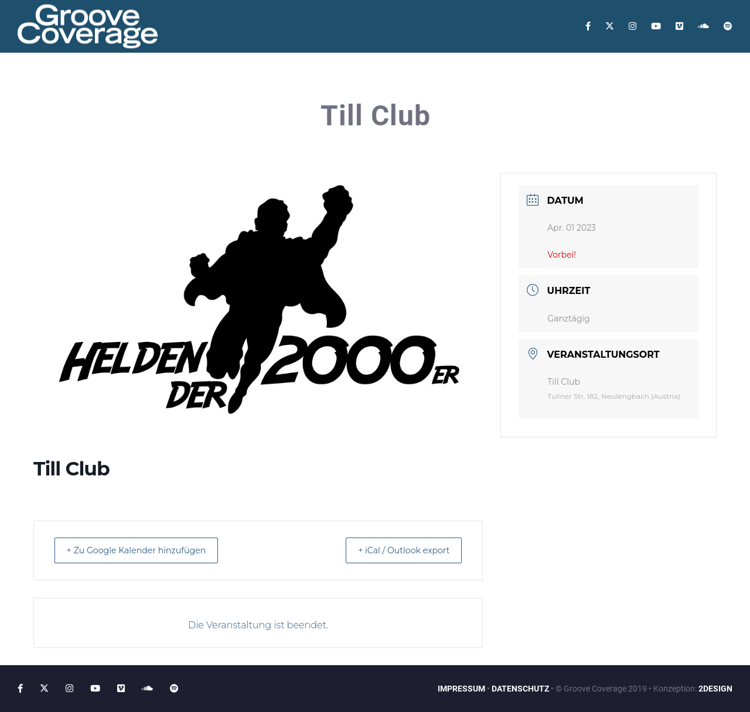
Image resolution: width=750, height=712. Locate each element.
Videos (189, 78)
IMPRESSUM (461, 688)
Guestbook (296, 78)
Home (52, 78)
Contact (360, 78)
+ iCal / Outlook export (396, 550)
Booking (418, 78)
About (98, 78)
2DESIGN (715, 688)
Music (237, 78)
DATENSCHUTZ (520, 688)
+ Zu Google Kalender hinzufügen (145, 550)
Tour (143, 78)
